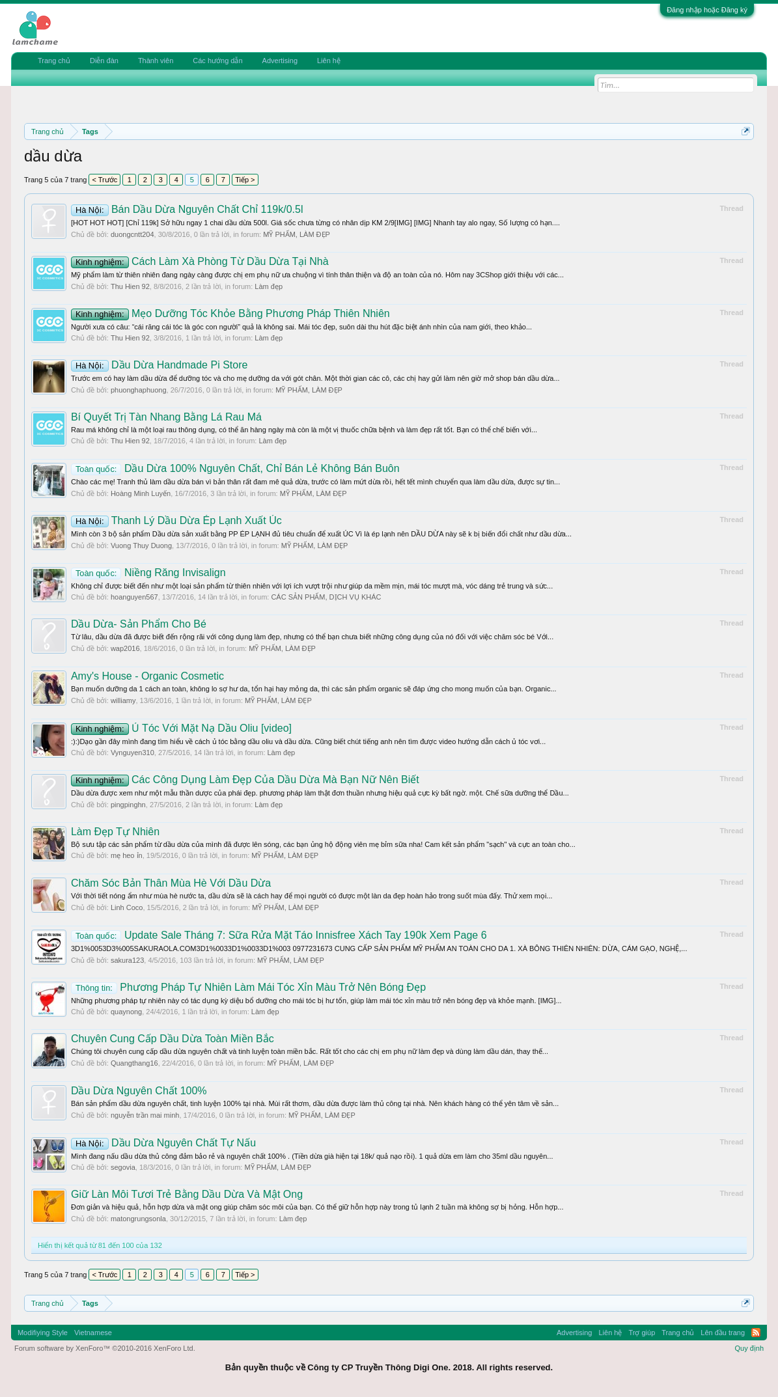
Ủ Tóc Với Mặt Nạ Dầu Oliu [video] (181, 728)
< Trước (104, 180)
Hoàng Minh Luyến (141, 493)
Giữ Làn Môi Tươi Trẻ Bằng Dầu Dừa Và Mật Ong (187, 1194)
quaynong (126, 1012)
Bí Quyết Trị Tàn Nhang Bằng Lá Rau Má (166, 416)
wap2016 (125, 648)
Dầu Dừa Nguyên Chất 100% (139, 1090)
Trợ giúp (641, 1332)
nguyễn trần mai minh (145, 1115)
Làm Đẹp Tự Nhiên (115, 831)
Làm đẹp (269, 286)
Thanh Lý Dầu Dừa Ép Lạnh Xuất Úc (176, 520)
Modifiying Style (43, 1332)
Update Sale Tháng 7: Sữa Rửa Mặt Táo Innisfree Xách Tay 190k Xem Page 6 (279, 935)
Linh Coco (127, 907)
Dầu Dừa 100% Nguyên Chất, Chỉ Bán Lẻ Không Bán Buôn (235, 468)
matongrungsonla (138, 1219)
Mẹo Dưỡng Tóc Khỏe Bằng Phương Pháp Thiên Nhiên (230, 313)
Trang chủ (54, 60)
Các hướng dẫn (217, 60)
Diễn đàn (104, 60)
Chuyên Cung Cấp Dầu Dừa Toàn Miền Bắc (172, 1038)
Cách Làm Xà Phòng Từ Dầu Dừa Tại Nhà (200, 261)
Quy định (749, 1348)
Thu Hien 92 (130, 286)
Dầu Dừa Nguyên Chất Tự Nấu (163, 1142)
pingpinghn (128, 805)
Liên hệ (328, 60)
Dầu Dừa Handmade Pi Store (159, 364)
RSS (755, 1332)
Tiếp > (245, 180)
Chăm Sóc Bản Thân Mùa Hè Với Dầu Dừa (171, 883)
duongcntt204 (132, 234)
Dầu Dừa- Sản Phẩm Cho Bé (138, 623)
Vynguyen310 (132, 752)
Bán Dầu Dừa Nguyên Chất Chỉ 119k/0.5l (187, 209)
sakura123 (127, 960)
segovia (123, 1167)
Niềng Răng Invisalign (148, 572)
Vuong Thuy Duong (141, 545)
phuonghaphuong (139, 390)
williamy (123, 700)
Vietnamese (93, 1332)
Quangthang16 (134, 1063)
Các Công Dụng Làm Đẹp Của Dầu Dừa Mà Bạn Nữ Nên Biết (245, 779)
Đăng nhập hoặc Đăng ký (707, 10)
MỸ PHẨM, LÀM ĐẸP (296, 234)
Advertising (280, 60)
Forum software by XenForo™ (104, 1348)
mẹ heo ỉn (127, 855)
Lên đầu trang (723, 1332)
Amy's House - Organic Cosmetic (147, 676)
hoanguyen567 (134, 597)
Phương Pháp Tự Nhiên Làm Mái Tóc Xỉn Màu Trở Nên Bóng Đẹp (248, 987)
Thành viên (155, 60)
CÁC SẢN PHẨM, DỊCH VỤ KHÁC (326, 597)
